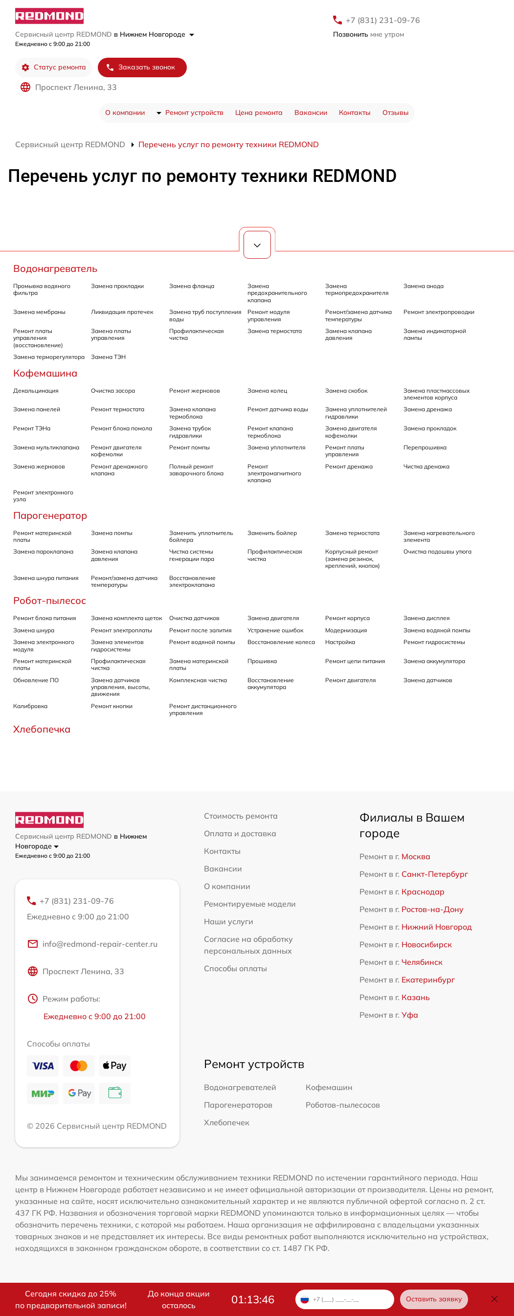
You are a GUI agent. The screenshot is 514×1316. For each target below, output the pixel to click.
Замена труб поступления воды (205, 315)
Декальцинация (36, 390)
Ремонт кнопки (112, 706)
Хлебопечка (41, 729)
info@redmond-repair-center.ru (92, 944)
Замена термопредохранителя (357, 289)
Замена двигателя (273, 618)
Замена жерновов (39, 466)
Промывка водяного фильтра (41, 289)
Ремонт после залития (200, 630)
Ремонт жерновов (194, 390)
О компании (125, 112)
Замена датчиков (427, 680)
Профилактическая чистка (196, 334)
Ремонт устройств (194, 112)
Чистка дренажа (426, 466)
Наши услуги (228, 921)
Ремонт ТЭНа (31, 428)
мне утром (368, 34)
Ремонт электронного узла (43, 496)
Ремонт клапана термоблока (270, 431)
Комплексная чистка (198, 680)
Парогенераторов (238, 1105)
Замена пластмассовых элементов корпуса (436, 394)
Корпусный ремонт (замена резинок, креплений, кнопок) (352, 558)
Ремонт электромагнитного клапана (274, 473)
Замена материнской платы (198, 664)
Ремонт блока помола (121, 428)
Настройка (340, 642)
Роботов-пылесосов (343, 1105)
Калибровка (30, 706)
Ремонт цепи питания (355, 661)
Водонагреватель (55, 268)
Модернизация (346, 630)
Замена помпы (112, 532)
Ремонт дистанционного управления (203, 709)
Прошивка (262, 661)
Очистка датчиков (194, 618)
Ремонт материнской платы (42, 536)
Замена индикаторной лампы (434, 334)
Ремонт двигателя (350, 680)
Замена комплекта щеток (126, 618)
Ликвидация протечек (122, 311)
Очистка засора (113, 390)
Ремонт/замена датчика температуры (358, 315)
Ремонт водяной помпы (202, 642)
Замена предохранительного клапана (277, 293)
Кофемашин (329, 1088)
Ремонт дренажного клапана (119, 470)
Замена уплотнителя (276, 447)
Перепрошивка (425, 447)
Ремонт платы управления (344, 451)
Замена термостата (274, 331)
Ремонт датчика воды (277, 409)
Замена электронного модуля (43, 645)
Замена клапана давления (348, 334)
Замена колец (267, 390)
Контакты (355, 112)
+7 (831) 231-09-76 (383, 20)
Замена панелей (36, 409)
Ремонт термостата (117, 409)
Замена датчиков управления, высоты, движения (120, 687)
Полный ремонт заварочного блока (196, 470)
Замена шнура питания (46, 577)
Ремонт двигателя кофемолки (116, 451)
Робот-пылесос (49, 600)
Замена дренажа (427, 409)
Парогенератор (50, 515)
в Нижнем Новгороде (154, 34)
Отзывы (395, 112)
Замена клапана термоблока (192, 412)
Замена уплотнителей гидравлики (356, 412)
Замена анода (423, 286)
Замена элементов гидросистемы (117, 645)
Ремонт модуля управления (268, 315)
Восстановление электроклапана (192, 581)
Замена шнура (33, 630)
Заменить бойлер (272, 532)
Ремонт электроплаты (121, 630)
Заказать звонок (140, 67)
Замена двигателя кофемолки (351, 431)
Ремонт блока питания (44, 618)
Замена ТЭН (108, 356)
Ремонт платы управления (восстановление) (38, 338)
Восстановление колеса (281, 642)
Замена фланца (191, 286)
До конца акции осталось (179, 1299)
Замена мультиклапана (46, 447)
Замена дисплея (426, 618)
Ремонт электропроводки (438, 311)
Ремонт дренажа (349, 466)
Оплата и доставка (240, 833)
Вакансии (310, 112)
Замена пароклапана (43, 551)
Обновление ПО (36, 680)
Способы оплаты (235, 968)
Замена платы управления (111, 334)
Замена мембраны (39, 311)
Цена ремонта (259, 112)
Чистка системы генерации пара (191, 555)
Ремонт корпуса (347, 618)
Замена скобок (346, 390)
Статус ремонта (53, 67)
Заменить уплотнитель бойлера (201, 536)
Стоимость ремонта (241, 816)
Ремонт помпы (189, 447)
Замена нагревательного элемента (439, 536)
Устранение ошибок (275, 630)
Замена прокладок (429, 428)
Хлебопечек (226, 1123)
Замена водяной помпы (436, 630)
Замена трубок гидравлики (190, 431)
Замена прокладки (117, 286)
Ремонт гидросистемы (434, 642)
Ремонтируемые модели (250, 904)
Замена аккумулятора (434, 661)
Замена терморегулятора (49, 356)
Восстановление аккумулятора (270, 683)
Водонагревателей (240, 1088)
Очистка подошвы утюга (437, 551)
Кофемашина (45, 373)
